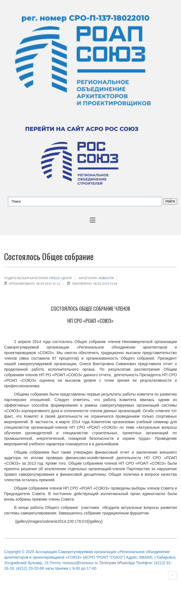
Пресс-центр (61, 278)
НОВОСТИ (106, 278)
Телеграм (107, 563)
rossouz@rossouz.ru (80, 563)
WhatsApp (126, 563)
